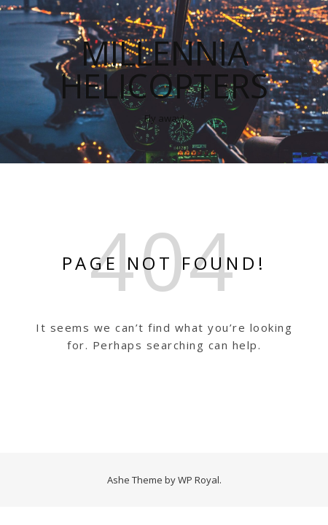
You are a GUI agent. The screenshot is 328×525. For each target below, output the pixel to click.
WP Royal (198, 479)
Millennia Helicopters (164, 69)
